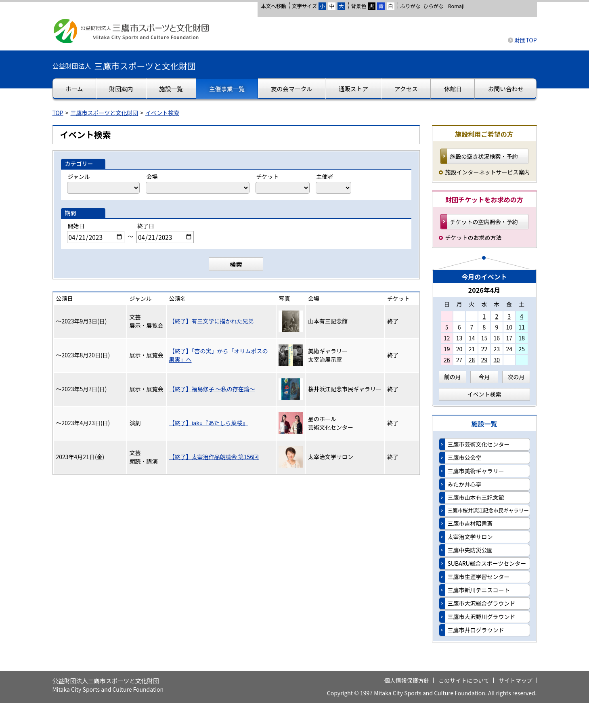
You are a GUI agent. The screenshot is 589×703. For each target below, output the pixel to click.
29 (484, 360)
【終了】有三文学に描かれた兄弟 (211, 321)
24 (509, 349)
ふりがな (410, 6)
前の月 (452, 377)
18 (521, 338)
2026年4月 (484, 290)
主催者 (325, 176)
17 (509, 338)
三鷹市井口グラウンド (476, 630)
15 (484, 338)
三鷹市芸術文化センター (479, 444)
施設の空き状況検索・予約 (484, 156)
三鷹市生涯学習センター (479, 577)
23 (497, 349)
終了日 (145, 226)
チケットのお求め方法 (473, 237)
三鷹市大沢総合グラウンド (482, 603)
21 (472, 349)
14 (472, 338)
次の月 (515, 377)
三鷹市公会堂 (465, 457)
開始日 (76, 226)
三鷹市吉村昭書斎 (470, 523)
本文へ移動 (273, 6)
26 (447, 360)
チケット (267, 176)
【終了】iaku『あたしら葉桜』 (208, 423)
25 (521, 349)
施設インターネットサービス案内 (487, 172)
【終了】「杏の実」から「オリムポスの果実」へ (218, 355)
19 (447, 349)
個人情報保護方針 (407, 680)
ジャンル (79, 176)
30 (497, 360)
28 (472, 360)
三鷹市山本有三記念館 (476, 497)
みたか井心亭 (465, 484)
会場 (152, 176)
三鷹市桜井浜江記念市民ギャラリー (488, 510)
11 (521, 327)
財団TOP (525, 40)
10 (509, 327)
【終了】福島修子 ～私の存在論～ (212, 389)
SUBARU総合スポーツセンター (487, 563)
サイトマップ (515, 680)
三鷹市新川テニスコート (479, 590)
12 (447, 338)
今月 (484, 377)
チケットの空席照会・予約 (484, 222)
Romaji (456, 6)
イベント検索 (162, 113)
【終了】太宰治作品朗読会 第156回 (214, 457)
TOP (57, 113)
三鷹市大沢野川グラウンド (482, 617)
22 (484, 349)
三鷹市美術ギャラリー (476, 471)
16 (497, 338)
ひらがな (433, 6)
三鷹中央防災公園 (470, 550)
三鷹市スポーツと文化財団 (104, 113)
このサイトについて (463, 680)
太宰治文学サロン (470, 537)
